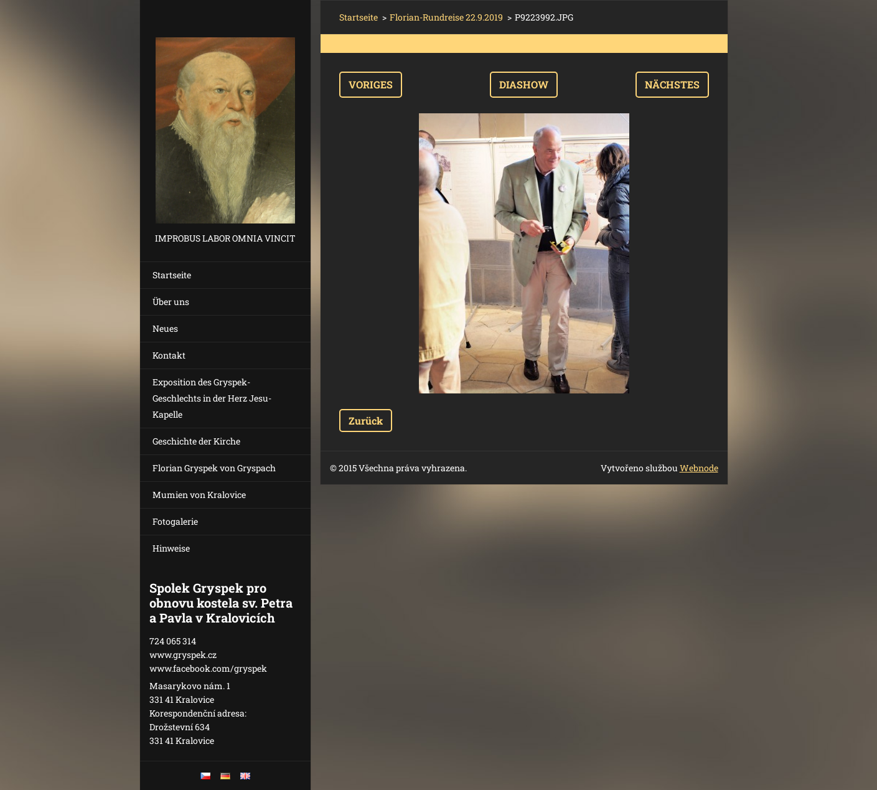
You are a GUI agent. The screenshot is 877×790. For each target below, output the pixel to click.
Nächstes (672, 84)
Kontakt (168, 355)
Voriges (371, 84)
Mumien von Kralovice (199, 495)
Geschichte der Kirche (196, 441)
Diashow (523, 84)
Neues (165, 328)
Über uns (170, 302)
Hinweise (171, 548)
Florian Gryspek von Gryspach (214, 468)
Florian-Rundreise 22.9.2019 (446, 17)
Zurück (366, 420)
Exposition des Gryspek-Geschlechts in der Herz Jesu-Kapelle (211, 398)
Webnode (699, 468)
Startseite (171, 275)
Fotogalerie (175, 521)
